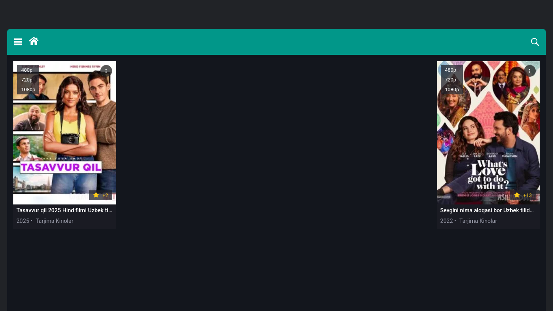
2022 (446, 221)
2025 (22, 221)
